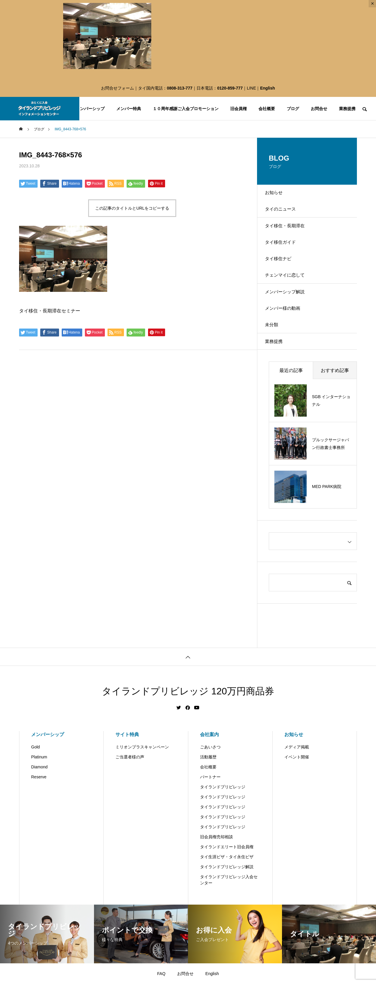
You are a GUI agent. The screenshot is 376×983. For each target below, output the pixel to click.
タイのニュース (285, 215)
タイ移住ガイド (285, 256)
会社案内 (209, 774)
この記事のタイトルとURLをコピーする (132, 208)
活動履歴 (208, 797)
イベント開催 (296, 797)
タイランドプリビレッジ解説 (227, 907)
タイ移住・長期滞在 (290, 235)
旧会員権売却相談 (216, 877)
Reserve (38, 817)
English (267, 88)
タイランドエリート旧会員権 (227, 887)
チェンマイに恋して (290, 297)
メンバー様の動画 (287, 338)
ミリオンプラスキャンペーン (142, 787)
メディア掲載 (296, 787)
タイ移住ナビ (283, 277)
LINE (251, 88)
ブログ (293, 108)
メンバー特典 (128, 108)
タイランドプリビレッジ (222, 827)
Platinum (39, 797)
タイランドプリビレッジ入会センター (229, 920)
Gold (35, 787)
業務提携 (347, 108)
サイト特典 (127, 774)
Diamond (39, 807)
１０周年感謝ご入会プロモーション (186, 108)
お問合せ (319, 108)
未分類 (276, 359)
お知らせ (278, 194)
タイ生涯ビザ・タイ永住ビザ (227, 897)
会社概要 (266, 108)
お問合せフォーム (117, 88)
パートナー (210, 817)
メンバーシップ (90, 108)
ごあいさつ (210, 787)
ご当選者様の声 (129, 797)
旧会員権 (238, 108)
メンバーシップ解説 (290, 318)
